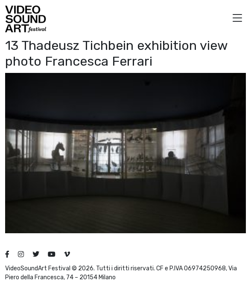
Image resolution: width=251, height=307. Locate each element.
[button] (237, 19)
